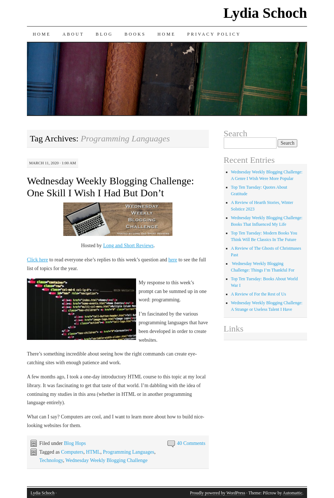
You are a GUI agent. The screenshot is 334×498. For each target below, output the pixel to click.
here (172, 259)
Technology (51, 460)
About (73, 34)
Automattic (292, 492)
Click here (37, 259)
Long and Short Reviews (128, 245)
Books (135, 34)
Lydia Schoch (265, 13)
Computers (72, 452)
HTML (93, 452)
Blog (104, 34)
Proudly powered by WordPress (217, 492)
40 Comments (191, 443)
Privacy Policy (214, 34)
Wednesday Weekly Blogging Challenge (106, 460)
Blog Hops (75, 443)
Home (42, 34)
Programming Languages (128, 452)
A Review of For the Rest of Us (258, 294)
